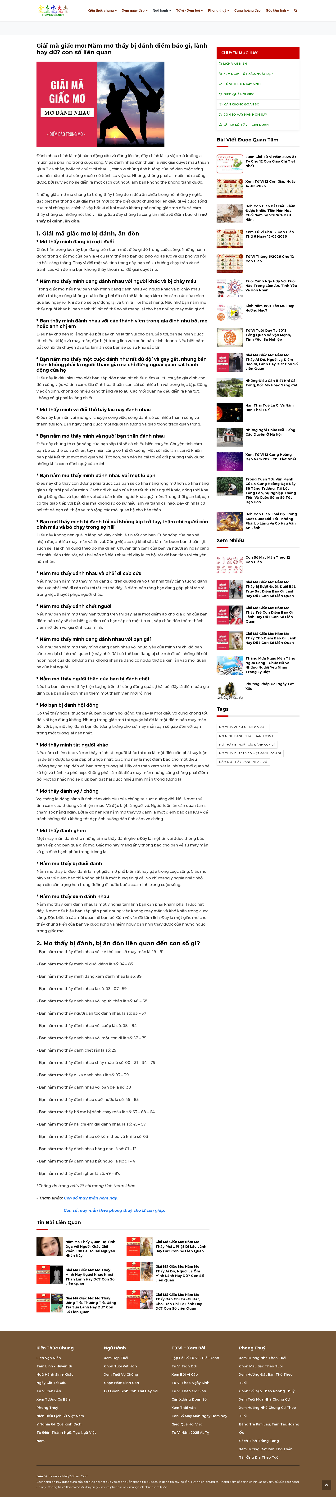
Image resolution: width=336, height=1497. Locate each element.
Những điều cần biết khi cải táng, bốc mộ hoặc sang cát (271, 383)
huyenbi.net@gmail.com (68, 1476)
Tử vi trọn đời (184, 1366)
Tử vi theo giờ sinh (189, 1391)
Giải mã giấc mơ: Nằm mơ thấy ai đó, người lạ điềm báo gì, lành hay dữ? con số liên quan (271, 362)
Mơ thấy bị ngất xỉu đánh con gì (247, 744)
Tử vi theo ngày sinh (190, 1383)
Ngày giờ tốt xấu (51, 1383)
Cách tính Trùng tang (259, 1441)
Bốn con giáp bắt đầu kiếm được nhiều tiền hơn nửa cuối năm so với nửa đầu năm (270, 213)
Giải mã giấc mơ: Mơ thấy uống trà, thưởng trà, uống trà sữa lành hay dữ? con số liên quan (90, 1305)
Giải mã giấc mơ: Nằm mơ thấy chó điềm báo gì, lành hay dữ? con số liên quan (270, 638)
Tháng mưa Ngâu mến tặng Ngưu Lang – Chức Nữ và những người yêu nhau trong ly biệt (270, 665)
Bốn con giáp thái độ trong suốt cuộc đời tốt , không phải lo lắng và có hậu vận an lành (271, 521)
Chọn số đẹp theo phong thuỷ (267, 1391)
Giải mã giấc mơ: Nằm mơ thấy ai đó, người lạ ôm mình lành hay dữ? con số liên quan (179, 1273)
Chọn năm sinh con (121, 1383)
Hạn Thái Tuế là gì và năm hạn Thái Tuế (269, 407)
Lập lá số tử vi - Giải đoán (195, 1358)
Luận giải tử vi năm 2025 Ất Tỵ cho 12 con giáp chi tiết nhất (270, 161)
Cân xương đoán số (189, 1399)
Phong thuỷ (217, 10)
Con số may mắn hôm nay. (91, 1198)
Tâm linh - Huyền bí (54, 1366)
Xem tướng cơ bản (53, 1399)
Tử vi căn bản (48, 1391)
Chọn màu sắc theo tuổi (261, 1366)
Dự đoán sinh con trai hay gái (131, 1391)
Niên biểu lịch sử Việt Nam (60, 1416)
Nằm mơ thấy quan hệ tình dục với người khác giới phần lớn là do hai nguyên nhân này (90, 1249)
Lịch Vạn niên (48, 1358)
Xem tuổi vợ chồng (121, 1374)
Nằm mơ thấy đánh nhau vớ (243, 762)
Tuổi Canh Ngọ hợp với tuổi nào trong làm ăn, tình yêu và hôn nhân (271, 285)
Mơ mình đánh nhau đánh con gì (247, 736)
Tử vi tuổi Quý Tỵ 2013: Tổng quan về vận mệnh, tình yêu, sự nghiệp (268, 335)
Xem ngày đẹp (133, 10)
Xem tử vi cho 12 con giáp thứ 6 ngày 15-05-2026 (269, 234)
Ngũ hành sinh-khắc (54, 1374)
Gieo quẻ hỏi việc (187, 1424)
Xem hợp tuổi (116, 1358)
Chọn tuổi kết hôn (120, 1366)
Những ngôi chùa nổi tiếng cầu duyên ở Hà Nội (270, 432)
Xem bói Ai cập (185, 1374)
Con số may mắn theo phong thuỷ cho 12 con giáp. (114, 1210)
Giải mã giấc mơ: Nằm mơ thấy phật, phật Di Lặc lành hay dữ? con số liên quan (180, 1246)
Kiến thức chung (101, 10)
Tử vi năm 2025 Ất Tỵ (190, 1432)
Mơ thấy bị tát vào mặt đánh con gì (250, 753)
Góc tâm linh (276, 10)
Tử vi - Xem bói (188, 10)
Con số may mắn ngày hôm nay (199, 1416)
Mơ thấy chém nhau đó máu (243, 727)
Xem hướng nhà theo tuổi (262, 1358)
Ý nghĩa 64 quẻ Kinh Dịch (59, 1424)
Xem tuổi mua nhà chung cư (264, 1399)
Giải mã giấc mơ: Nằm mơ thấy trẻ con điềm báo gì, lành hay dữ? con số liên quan (269, 615)
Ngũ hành (160, 10)
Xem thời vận (184, 1408)
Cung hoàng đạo (247, 10)
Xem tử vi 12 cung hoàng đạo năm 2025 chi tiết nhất (270, 456)
